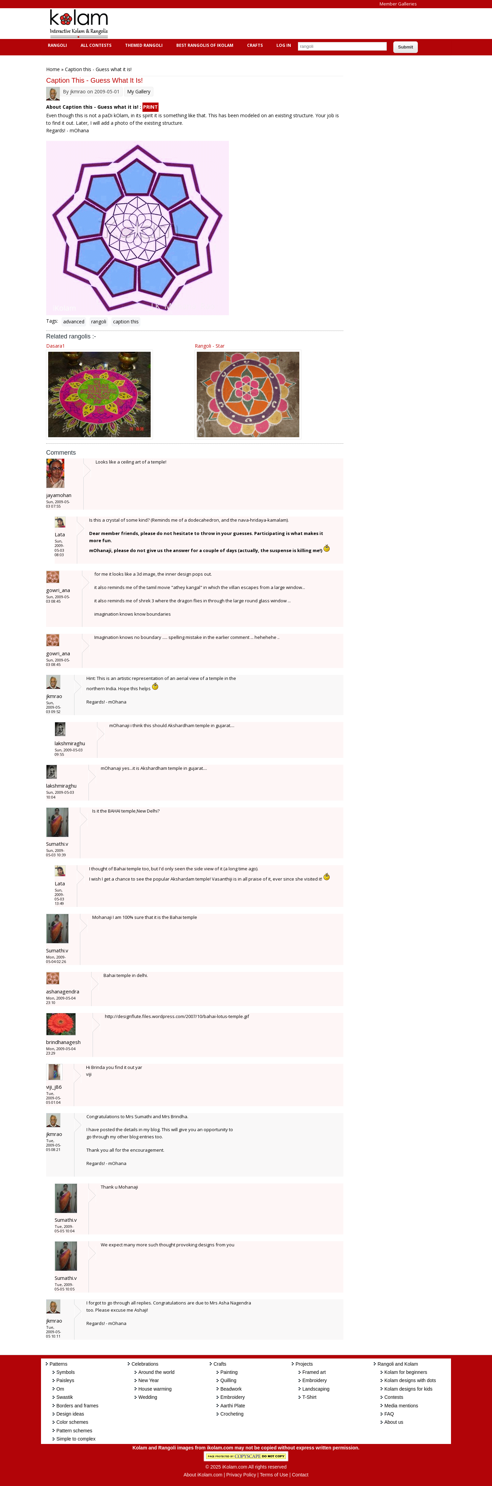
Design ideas (70, 1414)
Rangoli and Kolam (398, 1364)
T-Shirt (309, 1397)
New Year (148, 1380)
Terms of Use (274, 1474)
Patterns (58, 1364)
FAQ (389, 1414)
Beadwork (231, 1389)
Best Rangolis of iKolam (203, 45)
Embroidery (232, 1397)
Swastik (64, 1397)
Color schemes (72, 1422)
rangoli (98, 321)
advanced (73, 321)
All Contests (95, 45)
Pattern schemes (74, 1430)
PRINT (150, 107)
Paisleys (65, 1380)
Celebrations (145, 1364)
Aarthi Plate (232, 1405)
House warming (155, 1389)
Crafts (254, 45)
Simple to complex (75, 1439)
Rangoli (56, 45)
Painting (229, 1372)
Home (53, 69)
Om (60, 1389)
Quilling (228, 1380)
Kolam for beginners (405, 1372)
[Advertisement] (240, 23)
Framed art (314, 1372)
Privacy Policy (241, 1474)
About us (393, 1422)
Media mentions (401, 1405)
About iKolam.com (202, 1474)
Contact (300, 1474)
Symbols (65, 1372)
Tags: (52, 321)
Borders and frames (77, 1405)
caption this (126, 321)
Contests (393, 1397)
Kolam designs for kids (408, 1389)
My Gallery (138, 91)
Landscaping (315, 1389)
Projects (304, 1364)
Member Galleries (398, 4)
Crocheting (232, 1414)
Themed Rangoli (143, 45)
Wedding (147, 1397)
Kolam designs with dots (410, 1380)
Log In (283, 45)
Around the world (156, 1372)
